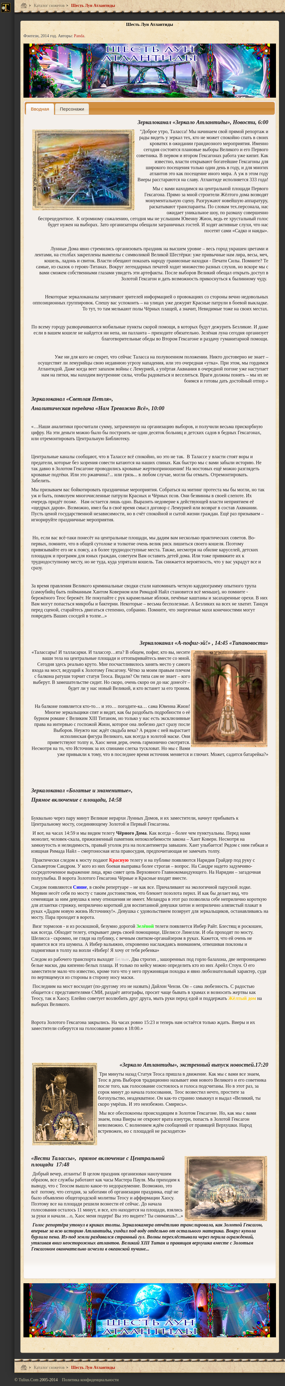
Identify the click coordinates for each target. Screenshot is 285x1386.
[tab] (40, 108)
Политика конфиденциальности (90, 1380)
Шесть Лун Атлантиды (92, 5)
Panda (79, 36)
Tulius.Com (29, 1380)
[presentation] (40, 109)
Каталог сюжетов (49, 5)
